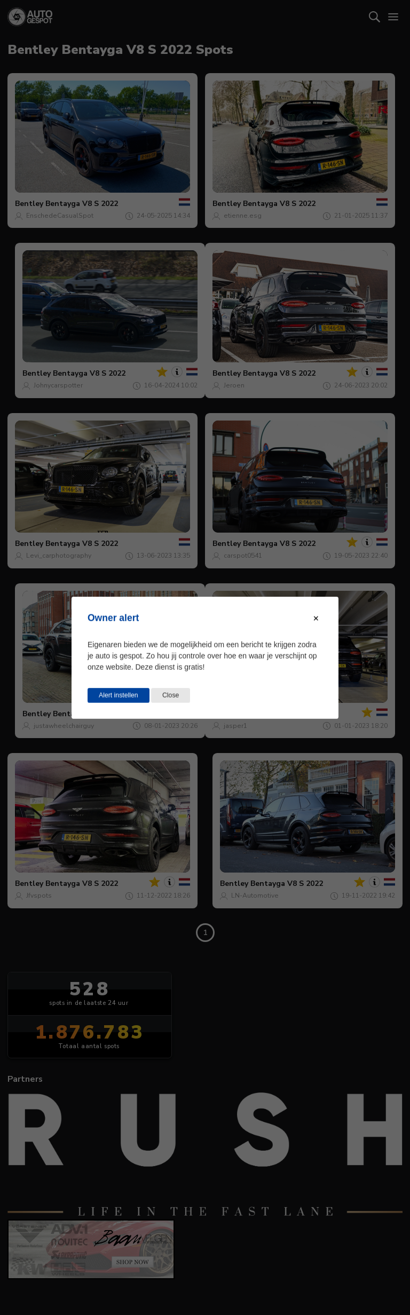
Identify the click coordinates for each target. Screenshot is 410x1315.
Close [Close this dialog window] (170, 695)
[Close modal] (316, 618)
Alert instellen (118, 695)
